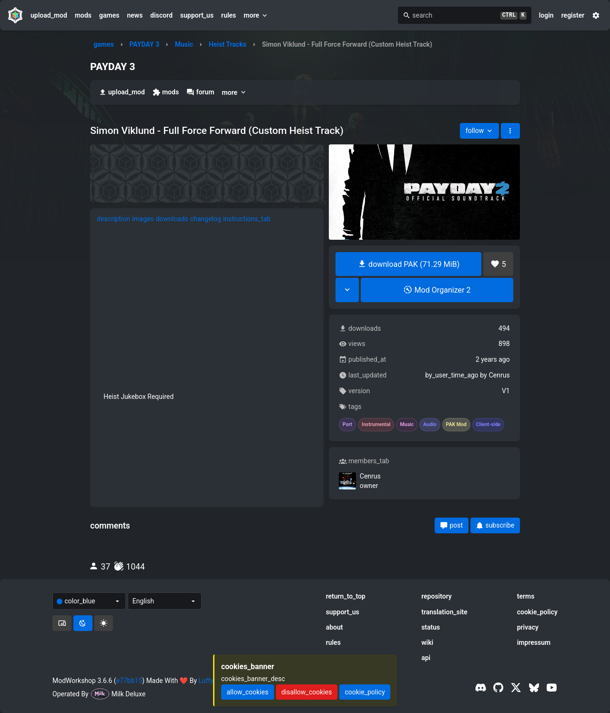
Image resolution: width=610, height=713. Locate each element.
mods (83, 15)
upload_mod (48, 15)
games (109, 15)
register (573, 15)
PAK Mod (456, 425)
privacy (528, 627)
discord (161, 15)
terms (526, 596)
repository (436, 596)
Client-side (488, 425)
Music (184, 44)
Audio (430, 425)
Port (347, 425)
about (334, 627)
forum (200, 92)
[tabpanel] (207, 318)
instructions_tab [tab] (247, 219)
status (430, 627)
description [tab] (113, 219)
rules (228, 15)
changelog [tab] (205, 219)
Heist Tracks (227, 44)
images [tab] (143, 219)
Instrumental (376, 425)
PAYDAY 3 (144, 44)
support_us (197, 15)
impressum (534, 642)
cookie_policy (537, 612)
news (134, 15)
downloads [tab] (172, 219)
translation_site (444, 612)
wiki (427, 642)
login (546, 15)
